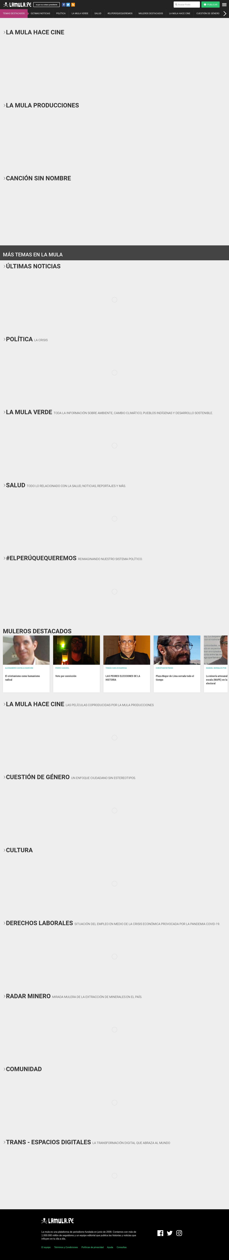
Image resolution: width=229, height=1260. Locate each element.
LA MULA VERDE (80, 13)
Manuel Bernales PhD (216, 668)
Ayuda (110, 1247)
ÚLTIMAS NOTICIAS (40, 13)
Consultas (122, 1247)
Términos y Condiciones (66, 1247)
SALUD (97, 13)
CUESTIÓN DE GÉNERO (207, 13)
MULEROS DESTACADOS (151, 13)
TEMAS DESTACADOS (14, 13)
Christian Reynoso (164, 668)
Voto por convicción (65, 676)
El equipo (46, 1247)
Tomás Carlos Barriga (116, 668)
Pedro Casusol (62, 668)
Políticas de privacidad (92, 1247)
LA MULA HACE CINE (179, 13)
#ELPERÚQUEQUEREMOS (119, 13)
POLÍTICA (61, 13)
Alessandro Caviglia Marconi (19, 668)
